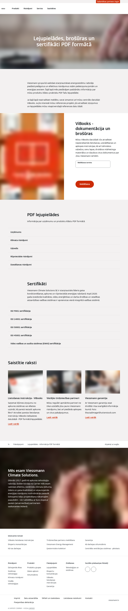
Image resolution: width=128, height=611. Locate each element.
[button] (112, 444)
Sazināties (51, 8)
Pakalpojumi (18, 444)
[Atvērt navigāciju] (3, 8)
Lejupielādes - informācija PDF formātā (44, 444)
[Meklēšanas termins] (93, 165)
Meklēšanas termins (85, 163)
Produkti (15, 8)
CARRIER (32, 608)
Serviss (40, 8)
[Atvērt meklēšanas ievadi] (118, 8)
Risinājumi (28, 8)
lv (8, 444)
